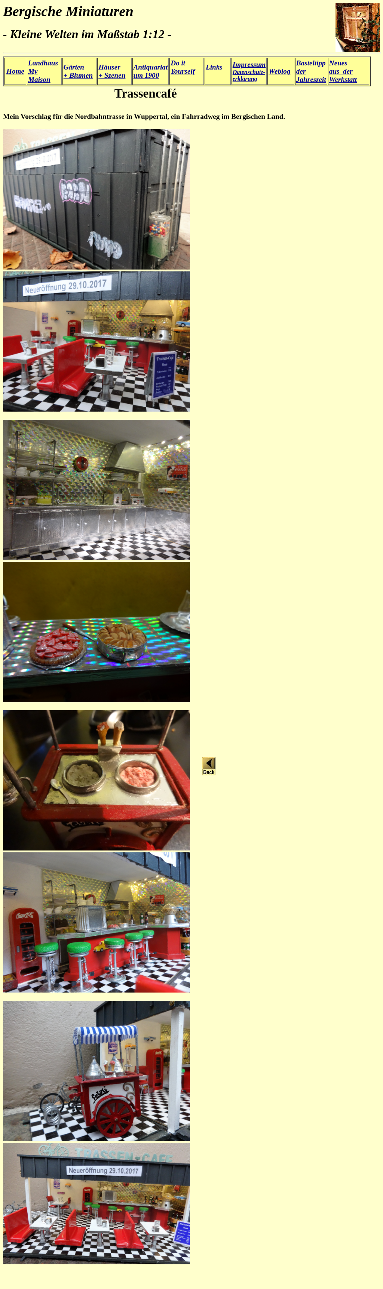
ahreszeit (313, 79)
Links (214, 67)
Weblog (279, 71)
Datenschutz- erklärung (249, 72)
